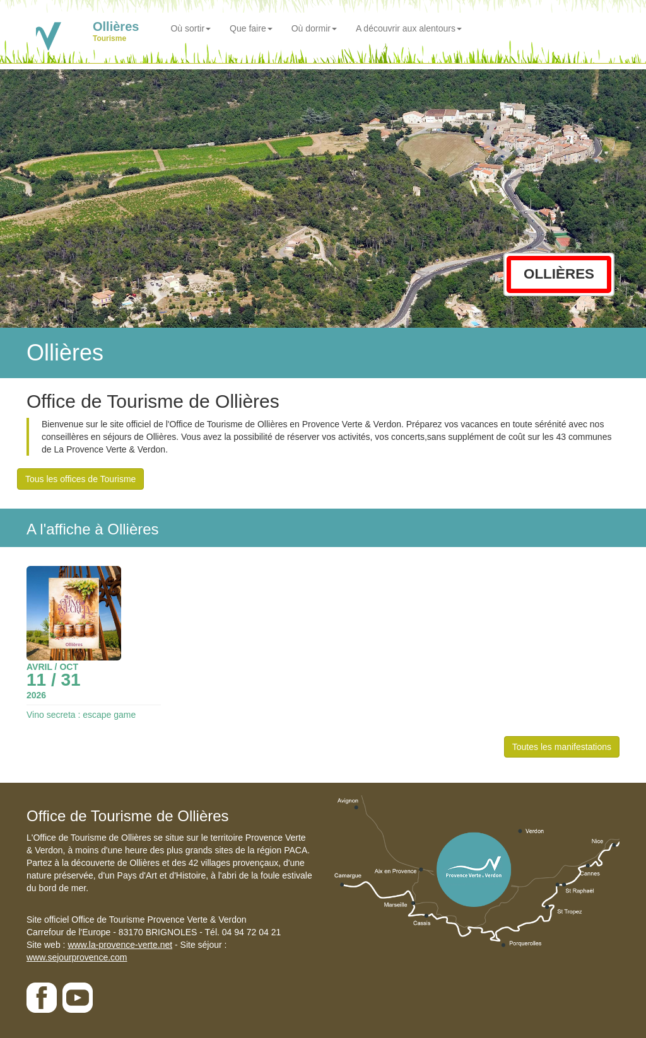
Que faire (251, 28)
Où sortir (190, 28)
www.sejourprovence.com (76, 957)
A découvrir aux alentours (409, 28)
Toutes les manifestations (561, 747)
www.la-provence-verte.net (120, 945)
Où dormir (314, 28)
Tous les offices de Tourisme (80, 479)
